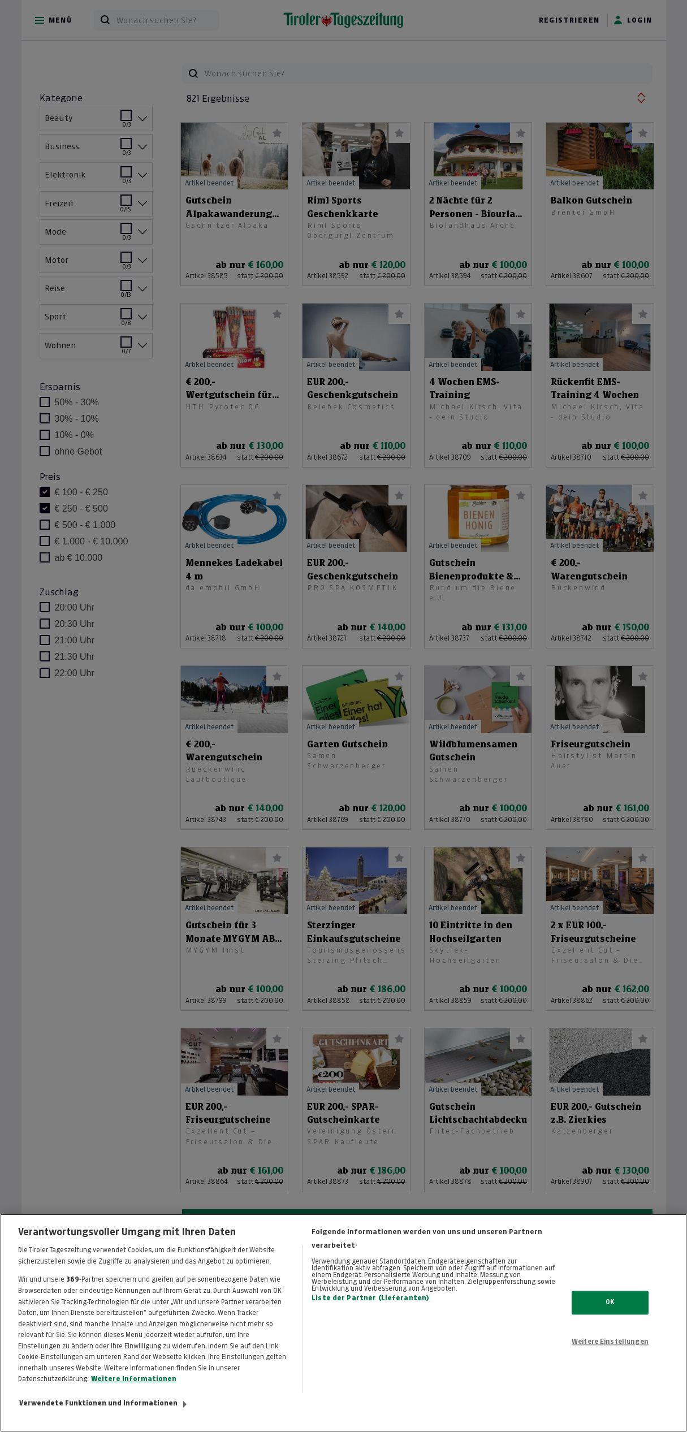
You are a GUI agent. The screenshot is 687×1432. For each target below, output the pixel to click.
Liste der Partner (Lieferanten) (370, 1312)
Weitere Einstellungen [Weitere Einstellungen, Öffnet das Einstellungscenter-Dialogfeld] (610, 1355)
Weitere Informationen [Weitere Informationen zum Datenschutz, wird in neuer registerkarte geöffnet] (133, 1393)
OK (610, 1316)
